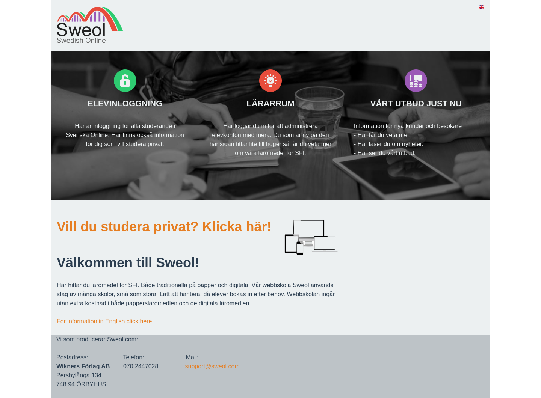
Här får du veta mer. (384, 135)
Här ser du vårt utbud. (387, 153)
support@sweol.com (212, 366)
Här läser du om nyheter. (390, 144)
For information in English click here (104, 321)
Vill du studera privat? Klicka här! (164, 226)
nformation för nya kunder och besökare (408, 126)
